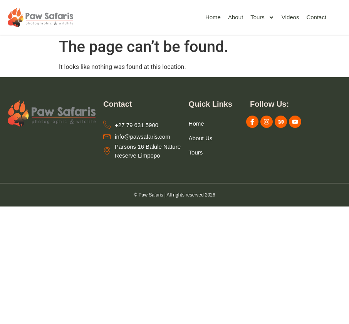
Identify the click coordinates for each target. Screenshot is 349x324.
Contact (316, 17)
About (235, 17)
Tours (262, 17)
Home (213, 17)
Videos (290, 17)
